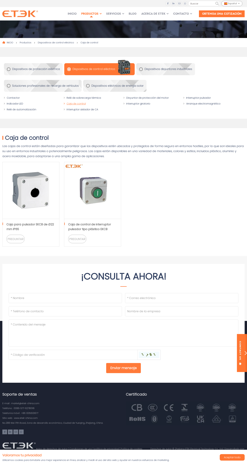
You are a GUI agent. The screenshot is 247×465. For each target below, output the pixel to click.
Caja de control (89, 42)
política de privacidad (106, 448)
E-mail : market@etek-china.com (20, 403)
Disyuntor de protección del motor (147, 98)
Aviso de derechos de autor (52, 448)
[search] (217, 3)
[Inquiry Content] (123, 333)
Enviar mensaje (123, 368)
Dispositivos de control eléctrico (56, 42)
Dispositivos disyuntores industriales (168, 69)
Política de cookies (131, 448)
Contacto (181, 14)
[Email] (181, 298)
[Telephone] (65, 311)
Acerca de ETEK (153, 14)
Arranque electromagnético (203, 103)
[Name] (65, 298)
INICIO (72, 14)
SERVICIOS (113, 14)
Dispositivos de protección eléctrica (36, 69)
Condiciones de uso (80, 448)
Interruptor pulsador (198, 98)
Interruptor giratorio (138, 103)
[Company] (181, 311)
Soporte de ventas (19, 394)
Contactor (13, 98)
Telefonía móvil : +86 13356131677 (20, 413)
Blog (133, 14)
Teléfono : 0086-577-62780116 (18, 408)
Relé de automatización (21, 109)
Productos (89, 14)
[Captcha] (73, 355)
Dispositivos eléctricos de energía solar (117, 86)
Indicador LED (15, 103)
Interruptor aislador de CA (82, 109)
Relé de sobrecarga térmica (84, 98)
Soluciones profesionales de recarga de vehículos (45, 86)
